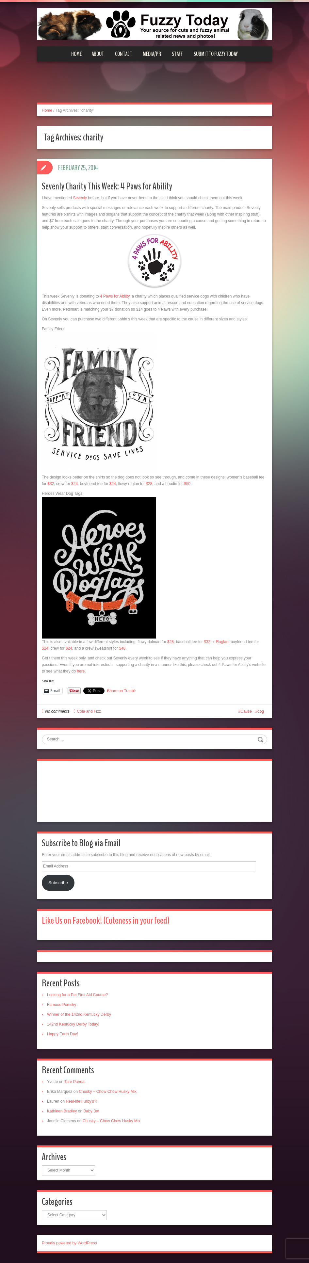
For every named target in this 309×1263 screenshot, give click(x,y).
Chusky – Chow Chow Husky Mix (108, 1091)
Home (76, 54)
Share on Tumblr (121, 690)
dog (260, 711)
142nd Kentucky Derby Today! (73, 1024)
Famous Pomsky (61, 1004)
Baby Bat (91, 1111)
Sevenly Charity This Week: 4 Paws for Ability (107, 186)
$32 (50, 483)
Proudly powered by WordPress (69, 1243)
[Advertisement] (154, 86)
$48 (122, 648)
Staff (177, 54)
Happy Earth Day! (62, 1034)
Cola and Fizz (89, 711)
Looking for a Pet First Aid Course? (77, 995)
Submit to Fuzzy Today (216, 54)
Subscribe (58, 882)
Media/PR (152, 54)
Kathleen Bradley (62, 1111)
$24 (74, 483)
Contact (123, 54)
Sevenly (80, 198)
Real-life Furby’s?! (81, 1101)
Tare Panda (74, 1081)
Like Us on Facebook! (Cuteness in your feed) (106, 920)
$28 (149, 483)
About (97, 54)
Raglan (222, 642)
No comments (57, 711)
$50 (187, 483)
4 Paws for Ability (114, 296)
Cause (246, 711)
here (81, 671)
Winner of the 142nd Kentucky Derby (79, 1014)
